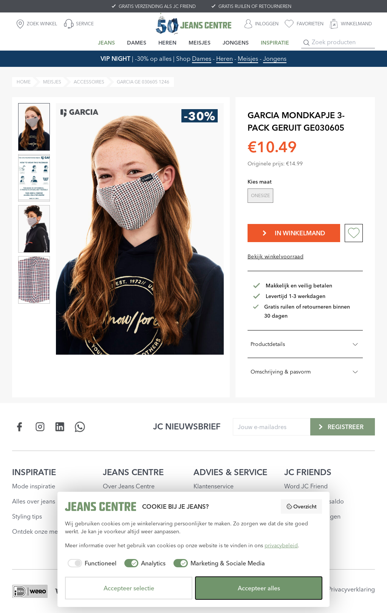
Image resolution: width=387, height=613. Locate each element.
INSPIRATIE (34, 472)
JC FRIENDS (307, 472)
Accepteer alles (259, 588)
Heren (224, 58)
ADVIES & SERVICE (230, 472)
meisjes (52, 82)
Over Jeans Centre (129, 486)
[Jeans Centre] (193, 23)
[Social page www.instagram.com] (40, 426)
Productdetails (305, 344)
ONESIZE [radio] (260, 195)
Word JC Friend (306, 486)
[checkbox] (90, 563)
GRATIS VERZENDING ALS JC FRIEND (157, 6)
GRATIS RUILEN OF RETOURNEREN (254, 6)
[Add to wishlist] (354, 233)
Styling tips (27, 516)
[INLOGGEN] (261, 23)
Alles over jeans (33, 501)
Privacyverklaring (351, 589)
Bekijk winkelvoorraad (275, 256)
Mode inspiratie (33, 486)
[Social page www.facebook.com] (20, 426)
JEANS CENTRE (133, 472)
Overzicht (301, 506)
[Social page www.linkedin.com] (60, 426)
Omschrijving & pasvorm (305, 371)
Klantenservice (214, 486)
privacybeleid (281, 545)
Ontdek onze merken (41, 531)
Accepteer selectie (129, 588)
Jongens (274, 58)
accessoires (89, 82)
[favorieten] (304, 23)
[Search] (306, 42)
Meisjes (248, 58)
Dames (201, 58)
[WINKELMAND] (351, 24)
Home (24, 82)
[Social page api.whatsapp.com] (80, 426)
